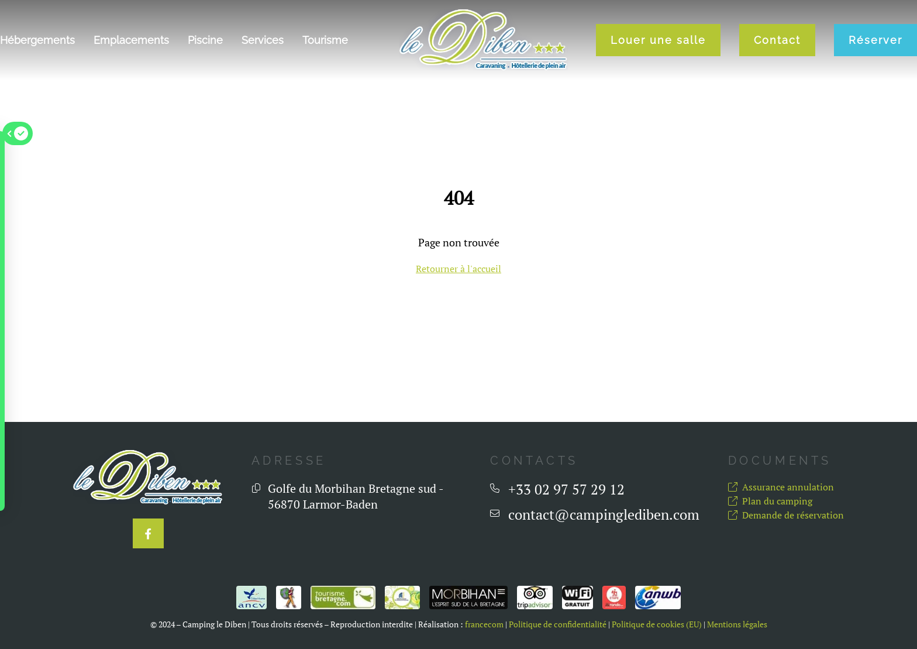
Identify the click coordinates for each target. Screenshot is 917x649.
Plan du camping (770, 501)
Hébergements (37, 40)
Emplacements (131, 40)
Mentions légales (737, 624)
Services (263, 40)
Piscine (205, 40)
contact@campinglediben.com (603, 515)
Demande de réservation (786, 515)
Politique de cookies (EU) (657, 624)
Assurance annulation (781, 486)
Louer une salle (658, 40)
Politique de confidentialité (557, 624)
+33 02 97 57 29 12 (566, 489)
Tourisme (325, 40)
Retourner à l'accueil (458, 268)
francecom (484, 624)
